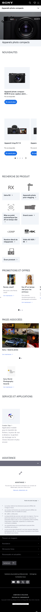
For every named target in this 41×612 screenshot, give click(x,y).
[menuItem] (34, 2)
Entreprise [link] (33, 574)
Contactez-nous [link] (20, 577)
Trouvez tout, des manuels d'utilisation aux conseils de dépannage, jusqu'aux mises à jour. (20, 486)
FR (13, 563)
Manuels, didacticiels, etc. (20, 490)
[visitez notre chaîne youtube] (13, 582)
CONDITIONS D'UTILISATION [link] (20, 595)
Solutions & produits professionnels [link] (16, 574)
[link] (11, 191)
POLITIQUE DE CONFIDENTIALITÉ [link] (20, 597)
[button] (15, 158)
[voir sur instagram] (27, 582)
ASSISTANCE (19, 482)
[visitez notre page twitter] (23, 582)
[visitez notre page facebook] (18, 582)
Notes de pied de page (31, 500)
